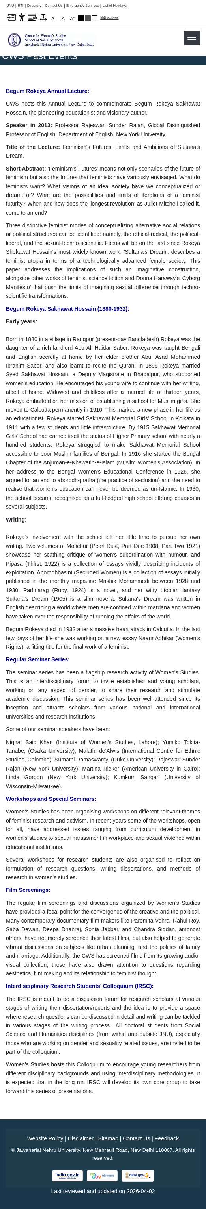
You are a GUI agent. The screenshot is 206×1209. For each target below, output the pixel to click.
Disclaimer (81, 1138)
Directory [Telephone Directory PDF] (34, 5)
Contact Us (54, 5)
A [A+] (54, 18)
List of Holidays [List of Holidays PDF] (115, 5)
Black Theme (81, 18)
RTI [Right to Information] (20, 5)
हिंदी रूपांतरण (109, 18)
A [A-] (72, 18)
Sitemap (108, 1138)
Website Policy (45, 1138)
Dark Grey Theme (88, 18)
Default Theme (94, 18)
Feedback (167, 1138)
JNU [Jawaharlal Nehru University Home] (10, 5)
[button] (191, 37)
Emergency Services (82, 5)
